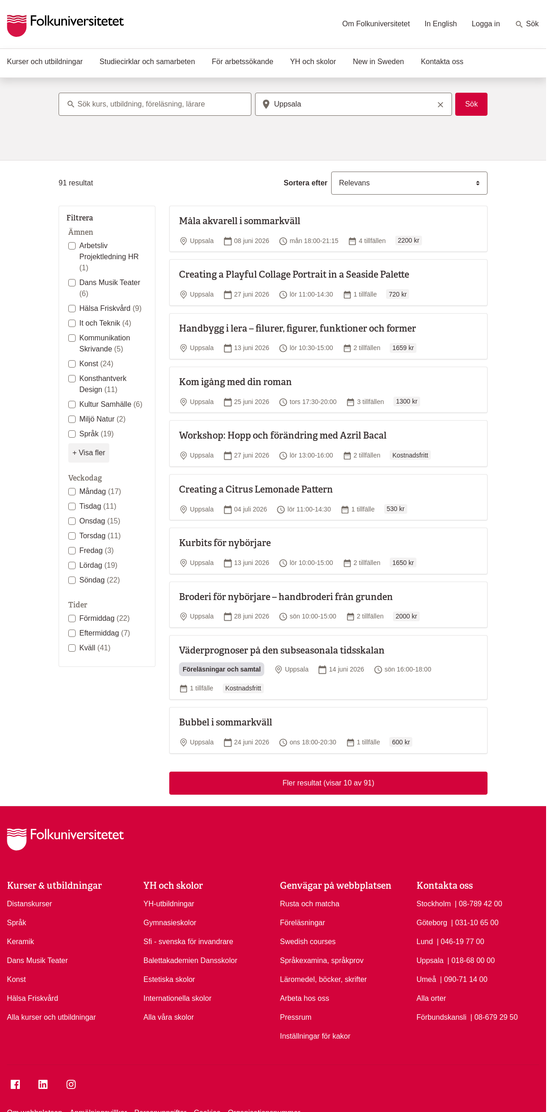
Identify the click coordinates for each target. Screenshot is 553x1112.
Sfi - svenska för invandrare (188, 941)
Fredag (96, 550)
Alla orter (431, 998)
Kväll (95, 648)
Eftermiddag (104, 633)
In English (441, 24)
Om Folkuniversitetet (376, 24)
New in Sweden (378, 61)
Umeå (426, 979)
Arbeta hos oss (304, 998)
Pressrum (295, 1017)
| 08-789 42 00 (478, 903)
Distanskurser (29, 904)
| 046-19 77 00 (460, 940)
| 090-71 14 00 (464, 978)
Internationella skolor (177, 998)
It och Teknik (105, 323)
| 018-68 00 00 (471, 959)
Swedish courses (308, 941)
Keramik (20, 941)
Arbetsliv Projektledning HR (109, 257)
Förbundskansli (441, 1017)
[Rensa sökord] (440, 104)
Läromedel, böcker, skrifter (323, 979)
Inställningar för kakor (315, 1036)
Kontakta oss (442, 61)
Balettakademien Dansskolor (190, 960)
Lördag (98, 565)
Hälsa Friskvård (110, 308)
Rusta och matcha (309, 904)
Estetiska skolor (169, 979)
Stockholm (433, 904)
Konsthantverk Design (102, 384)
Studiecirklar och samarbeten (147, 61)
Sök (527, 24)
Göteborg (431, 923)
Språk (96, 434)
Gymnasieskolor (169, 923)
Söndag (99, 580)
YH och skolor (313, 61)
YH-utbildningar (168, 904)
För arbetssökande (242, 61)
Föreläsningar (302, 923)
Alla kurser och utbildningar (51, 1017)
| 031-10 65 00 (475, 922)
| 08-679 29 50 (494, 1016)
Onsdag (99, 521)
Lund (424, 941)
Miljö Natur (102, 419)
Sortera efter (305, 183)
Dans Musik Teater (109, 288)
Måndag (100, 491)
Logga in (486, 24)
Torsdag (100, 536)
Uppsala (430, 960)
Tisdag (97, 506)
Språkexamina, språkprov (321, 960)
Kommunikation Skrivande (104, 343)
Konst (96, 364)
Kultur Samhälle (111, 404)
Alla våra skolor (168, 1017)
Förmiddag (104, 618)
